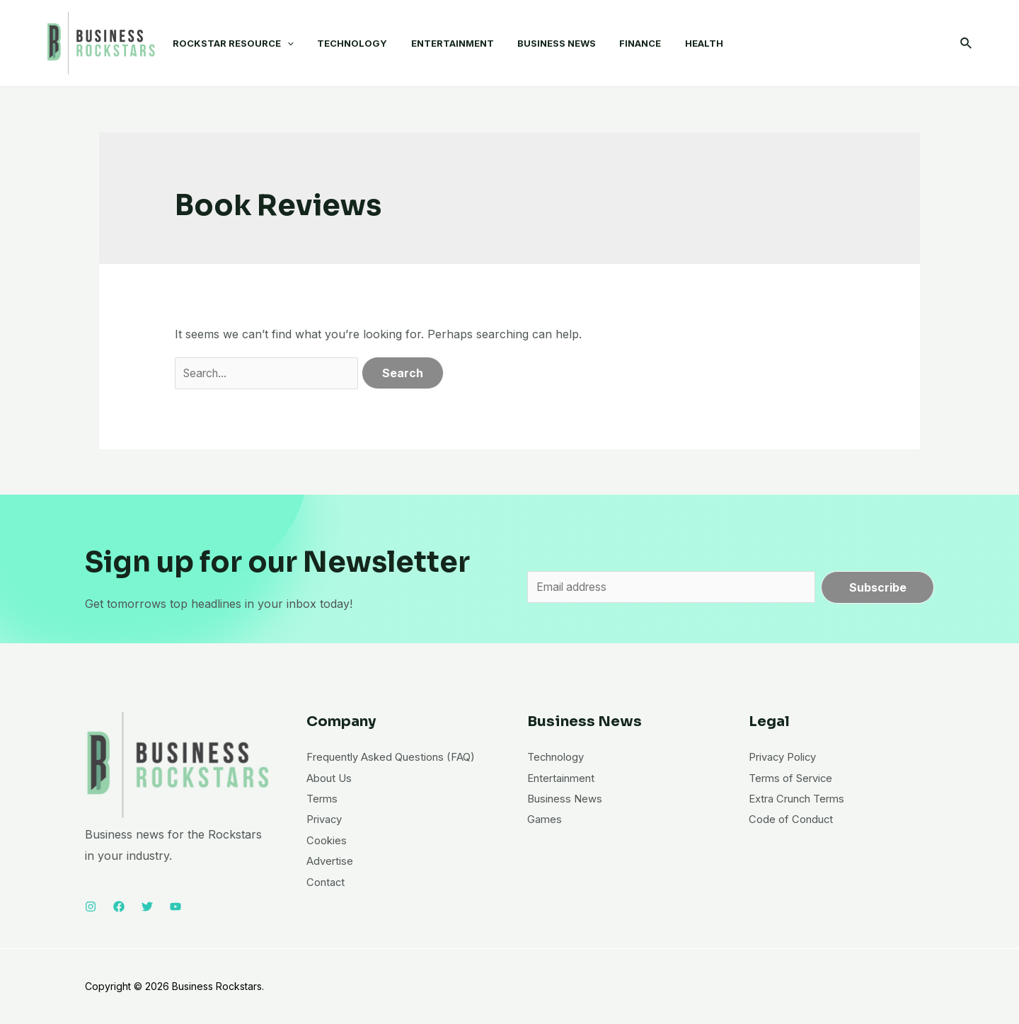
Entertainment (564, 778)
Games (545, 819)
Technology (559, 756)
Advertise (331, 882)
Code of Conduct (794, 819)
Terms (323, 819)
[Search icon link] (966, 43)
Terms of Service (795, 778)
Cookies (327, 862)
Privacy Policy (787, 756)
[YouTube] (175, 906)
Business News (568, 799)
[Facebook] (119, 906)
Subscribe (877, 587)
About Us (332, 799)
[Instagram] (90, 906)
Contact (327, 904)
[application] (285, 43)
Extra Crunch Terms (803, 799)
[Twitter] (147, 906)
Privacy (326, 841)
